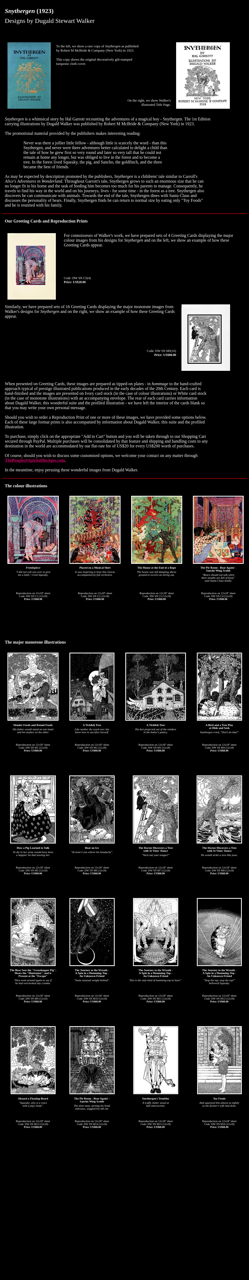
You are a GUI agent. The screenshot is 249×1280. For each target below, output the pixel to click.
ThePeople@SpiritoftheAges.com (35, 460)
